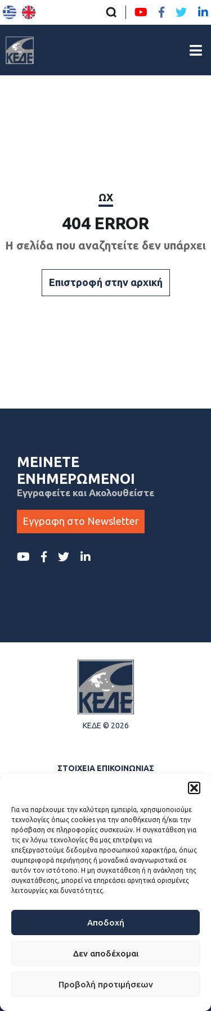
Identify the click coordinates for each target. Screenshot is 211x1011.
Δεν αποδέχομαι (105, 953)
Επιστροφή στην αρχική (106, 282)
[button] (194, 788)
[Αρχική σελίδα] (20, 50)
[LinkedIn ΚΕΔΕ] (203, 12)
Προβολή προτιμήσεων (106, 984)
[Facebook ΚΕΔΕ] (161, 12)
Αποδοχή (105, 922)
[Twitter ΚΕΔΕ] (181, 12)
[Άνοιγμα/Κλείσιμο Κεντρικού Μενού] (195, 50)
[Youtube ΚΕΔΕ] (140, 12)
